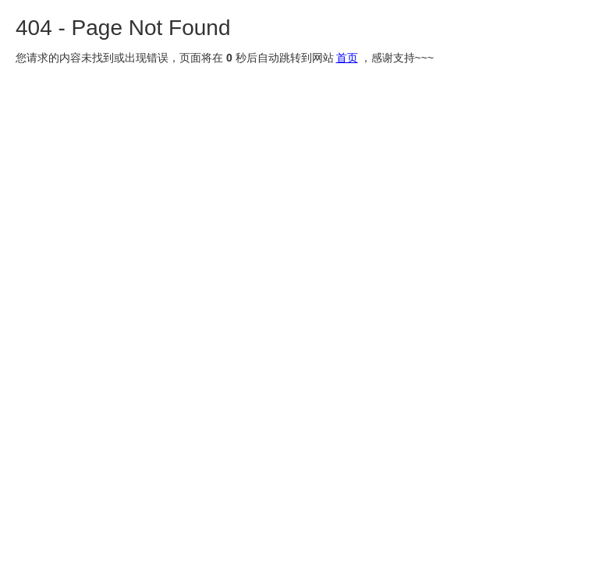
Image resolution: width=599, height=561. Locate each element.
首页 (347, 57)
